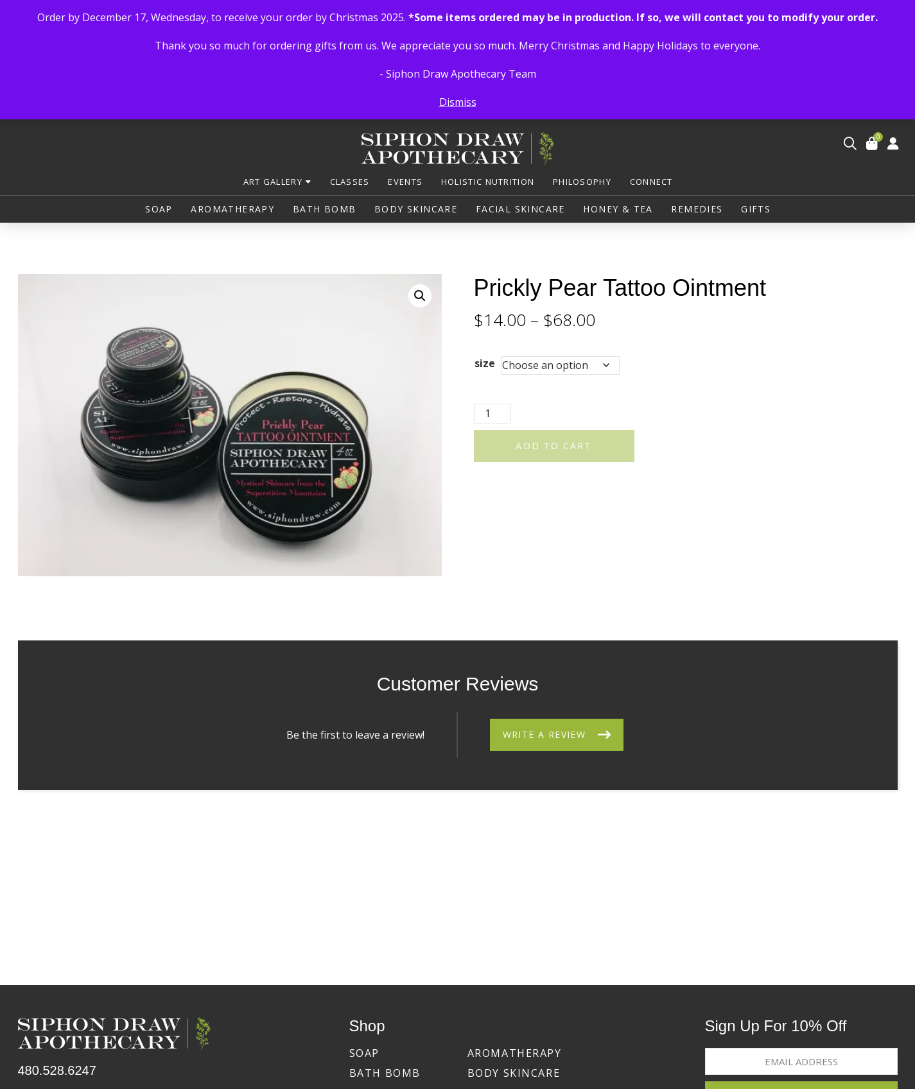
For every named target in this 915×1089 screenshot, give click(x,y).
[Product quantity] (492, 414)
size (485, 363)
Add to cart (553, 446)
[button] (850, 143)
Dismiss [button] (457, 102)
